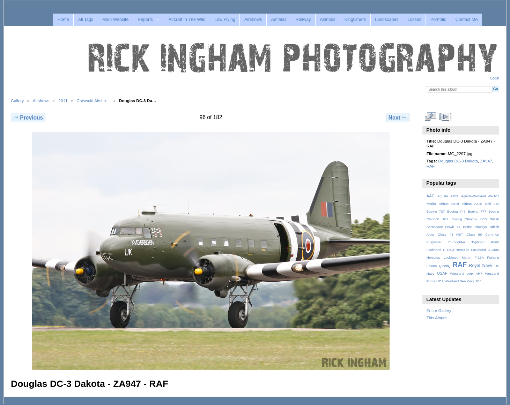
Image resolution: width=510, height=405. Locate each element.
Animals (327, 19)
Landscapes (386, 19)
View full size (430, 117)
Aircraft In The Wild (187, 19)
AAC (431, 196)
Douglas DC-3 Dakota (458, 161)
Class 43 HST (450, 234)
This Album (437, 317)
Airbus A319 (449, 204)
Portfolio (438, 19)
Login (494, 78)
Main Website (115, 19)
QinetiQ (444, 266)
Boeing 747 (456, 211)
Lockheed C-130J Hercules (448, 250)
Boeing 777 (477, 211)
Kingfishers (355, 19)
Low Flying (224, 19)
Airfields (278, 19)
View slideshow (445, 117)
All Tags (85, 19)
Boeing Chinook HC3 (469, 219)
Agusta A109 (447, 196)
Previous (28, 117)
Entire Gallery (439, 310)
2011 (62, 100)
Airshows (253, 19)
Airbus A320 (472, 204)
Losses (414, 19)
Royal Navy (480, 265)
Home (63, 19)
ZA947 (486, 161)
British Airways (475, 227)
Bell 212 (492, 204)
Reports (145, 19)
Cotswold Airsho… (93, 100)
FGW (495, 242)
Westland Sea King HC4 (463, 281)
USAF (442, 273)
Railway (303, 19)
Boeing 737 (436, 211)
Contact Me (467, 19)
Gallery (17, 100)
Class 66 (474, 234)
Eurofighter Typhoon (466, 242)
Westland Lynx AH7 (466, 273)
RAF (431, 166)
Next (398, 117)
